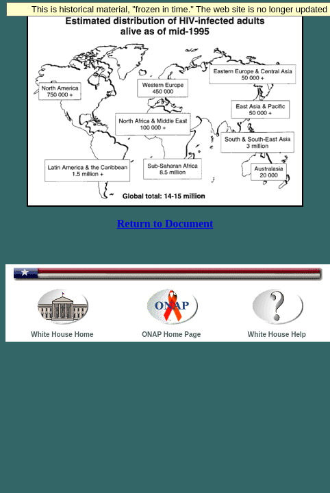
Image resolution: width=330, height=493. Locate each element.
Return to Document (165, 223)
